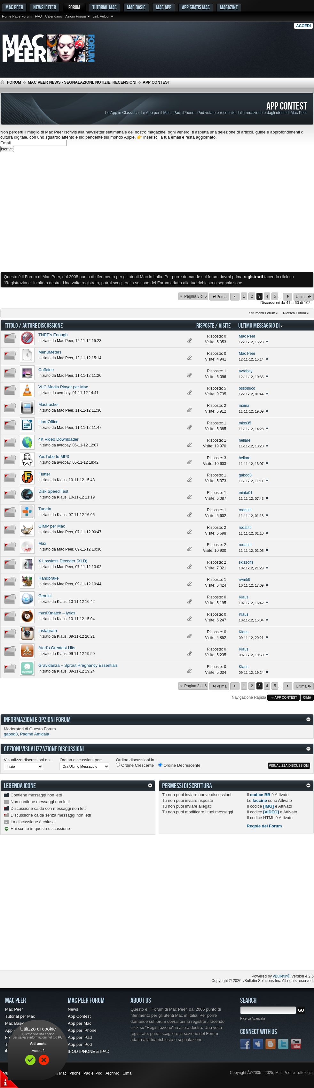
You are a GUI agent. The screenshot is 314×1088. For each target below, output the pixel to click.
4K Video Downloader (58, 439)
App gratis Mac (196, 7)
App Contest (79, 1016)
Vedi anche (38, 1044)
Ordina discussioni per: (80, 759)
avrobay (63, 393)
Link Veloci (100, 16)
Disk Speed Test (53, 491)
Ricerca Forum (294, 313)
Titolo (11, 325)
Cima (307, 697)
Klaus (62, 480)
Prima (219, 296)
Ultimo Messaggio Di (261, 325)
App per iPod (80, 1044)
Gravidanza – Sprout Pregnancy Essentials (78, 665)
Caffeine (46, 369)
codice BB (260, 794)
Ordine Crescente (135, 765)
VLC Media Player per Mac (63, 386)
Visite (225, 325)
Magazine (229, 7)
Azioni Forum (75, 16)
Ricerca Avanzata (252, 1018)
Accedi (303, 26)
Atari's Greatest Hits (56, 647)
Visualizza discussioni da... (28, 759)
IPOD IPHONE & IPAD (89, 1051)
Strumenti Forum (262, 313)
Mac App (163, 7)
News (73, 1009)
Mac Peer (65, 341)
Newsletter (44, 7)
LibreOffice (48, 421)
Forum (74, 7)
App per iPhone (82, 1030)
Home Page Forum (17, 16)
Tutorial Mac (104, 7)
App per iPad (80, 1037)
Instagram (47, 630)
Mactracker (48, 404)
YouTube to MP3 (53, 456)
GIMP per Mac (51, 526)
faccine (260, 800)
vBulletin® (281, 976)
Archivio (112, 1073)
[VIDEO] (271, 812)
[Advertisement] (60, 212)
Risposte (205, 325)
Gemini (44, 595)
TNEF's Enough (52, 334)
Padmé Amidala (34, 734)
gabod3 (11, 734)
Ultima (303, 296)
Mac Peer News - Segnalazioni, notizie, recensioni (82, 82)
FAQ (38, 16)
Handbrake (48, 578)
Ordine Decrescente (179, 765)
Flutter (44, 474)
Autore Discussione (42, 325)
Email (5, 143)
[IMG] (268, 806)
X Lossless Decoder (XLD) (62, 561)
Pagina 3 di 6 (195, 296)
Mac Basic (136, 7)
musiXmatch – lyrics (56, 613)
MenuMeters (49, 352)
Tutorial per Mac (20, 1016)
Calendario (53, 16)
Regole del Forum (264, 826)
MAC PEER (14, 7)
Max (42, 543)
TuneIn (44, 508)
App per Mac (79, 1023)
